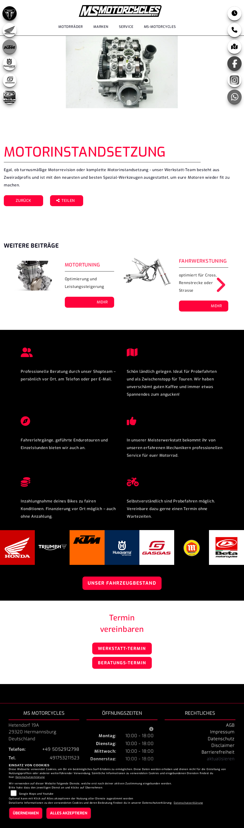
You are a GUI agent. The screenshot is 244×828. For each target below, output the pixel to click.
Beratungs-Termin (122, 663)
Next (217, 285)
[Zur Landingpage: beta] (9, 97)
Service (126, 27)
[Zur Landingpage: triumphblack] (9, 13)
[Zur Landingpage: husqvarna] (9, 63)
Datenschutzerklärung (30, 777)
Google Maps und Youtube (36, 794)
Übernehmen (26, 813)
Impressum (222, 732)
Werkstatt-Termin (122, 648)
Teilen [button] (66, 200)
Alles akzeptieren (68, 813)
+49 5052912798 (60, 749)
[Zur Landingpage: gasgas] (9, 80)
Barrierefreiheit (218, 752)
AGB (230, 725)
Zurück (23, 200)
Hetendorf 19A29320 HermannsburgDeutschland (32, 731)
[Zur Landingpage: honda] (9, 30)
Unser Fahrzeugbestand (122, 583)
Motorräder (70, 27)
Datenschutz (221, 739)
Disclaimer (222, 745)
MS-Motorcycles (160, 27)
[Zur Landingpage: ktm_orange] (9, 47)
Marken (100, 27)
